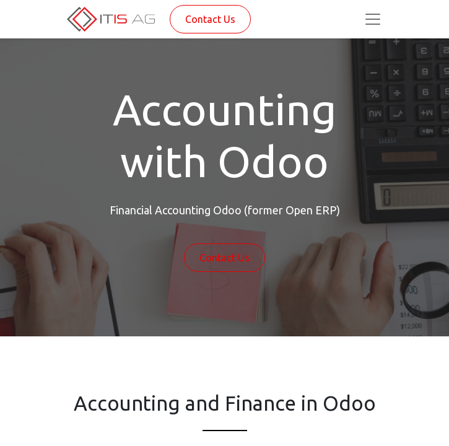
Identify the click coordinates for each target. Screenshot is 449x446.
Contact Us (210, 19)
